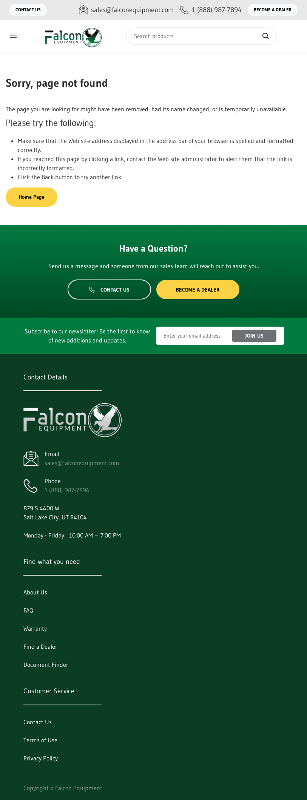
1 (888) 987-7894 (67, 490)
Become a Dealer (273, 9)
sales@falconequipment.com (82, 463)
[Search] (201, 36)
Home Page (32, 196)
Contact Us (28, 9)
